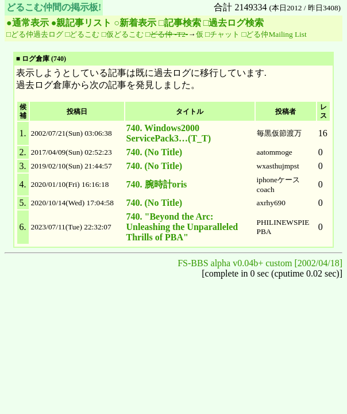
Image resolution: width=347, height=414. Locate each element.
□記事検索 (180, 23)
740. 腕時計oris (156, 184)
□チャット (222, 34)
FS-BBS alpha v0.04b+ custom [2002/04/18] (260, 263)
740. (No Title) (154, 152)
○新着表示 (135, 23)
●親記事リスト (81, 23)
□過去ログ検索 (233, 23)
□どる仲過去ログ (34, 34)
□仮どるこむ (123, 34)
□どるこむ (82, 34)
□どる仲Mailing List (273, 34)
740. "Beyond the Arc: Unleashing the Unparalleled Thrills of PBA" (182, 227)
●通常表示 (27, 23)
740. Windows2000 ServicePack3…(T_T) (168, 133)
